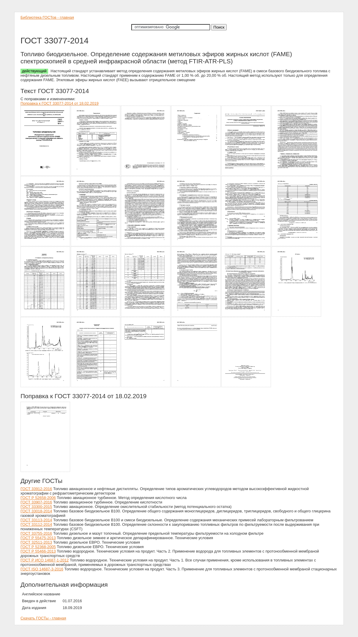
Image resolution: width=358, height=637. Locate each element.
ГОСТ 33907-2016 (36, 502)
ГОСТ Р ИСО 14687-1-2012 (44, 560)
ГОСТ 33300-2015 (36, 506)
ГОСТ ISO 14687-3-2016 (41, 569)
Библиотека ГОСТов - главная (47, 17)
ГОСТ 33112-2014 (36, 524)
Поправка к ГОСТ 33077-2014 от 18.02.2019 (59, 103)
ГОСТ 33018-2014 (36, 511)
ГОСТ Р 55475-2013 (38, 538)
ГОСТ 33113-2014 (36, 520)
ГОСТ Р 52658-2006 (38, 497)
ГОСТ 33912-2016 (36, 489)
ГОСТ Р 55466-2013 (38, 551)
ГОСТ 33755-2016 (36, 533)
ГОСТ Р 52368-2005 (38, 547)
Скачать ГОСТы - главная (43, 618)
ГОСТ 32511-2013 (36, 542)
